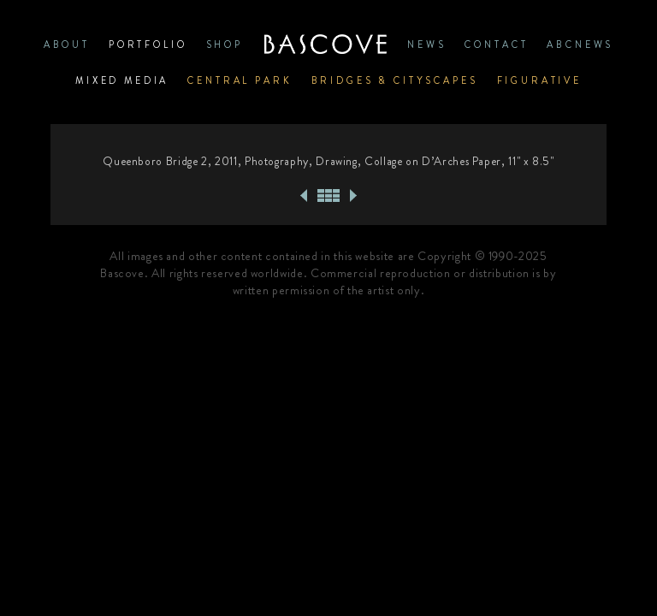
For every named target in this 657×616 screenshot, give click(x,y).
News (426, 44)
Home (325, 44)
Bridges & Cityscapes (394, 80)
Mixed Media (122, 80)
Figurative (540, 80)
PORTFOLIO (148, 44)
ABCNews (580, 44)
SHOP (224, 44)
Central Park (239, 80)
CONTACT (496, 44)
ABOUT (67, 44)
